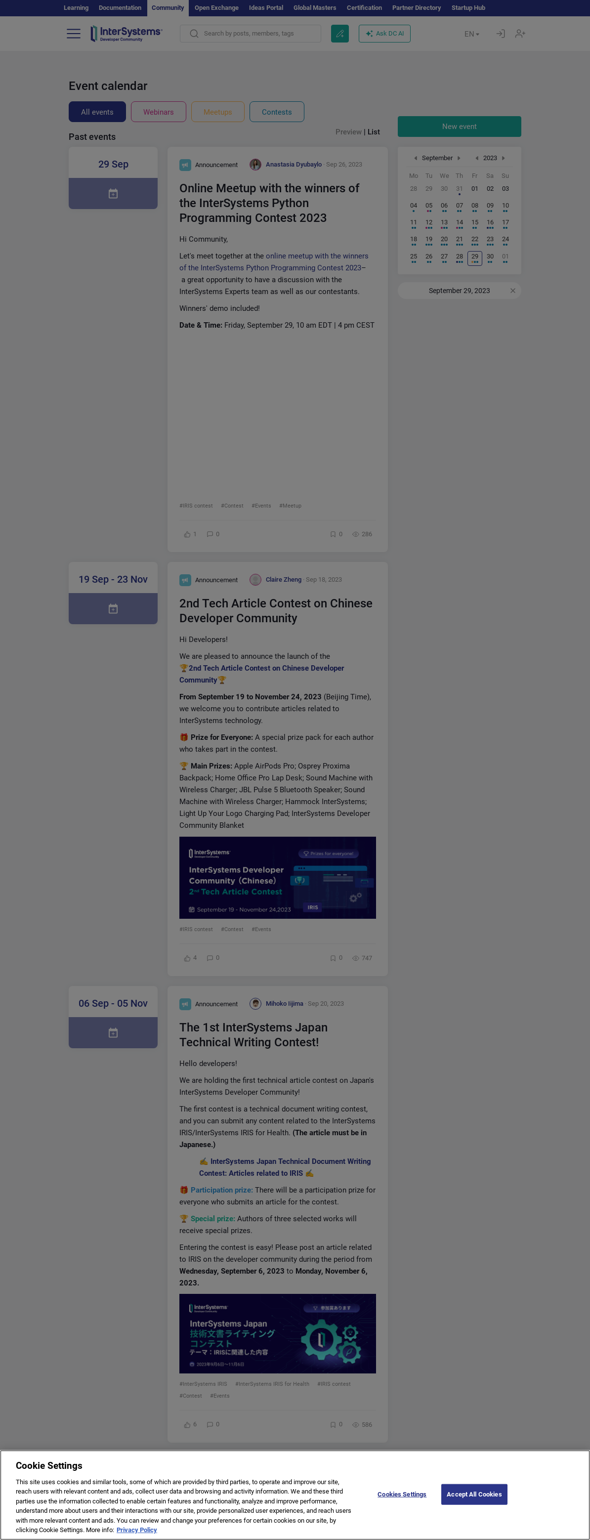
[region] (295, 1495)
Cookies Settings (402, 1494)
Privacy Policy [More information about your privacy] (137, 1530)
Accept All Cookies (474, 1494)
